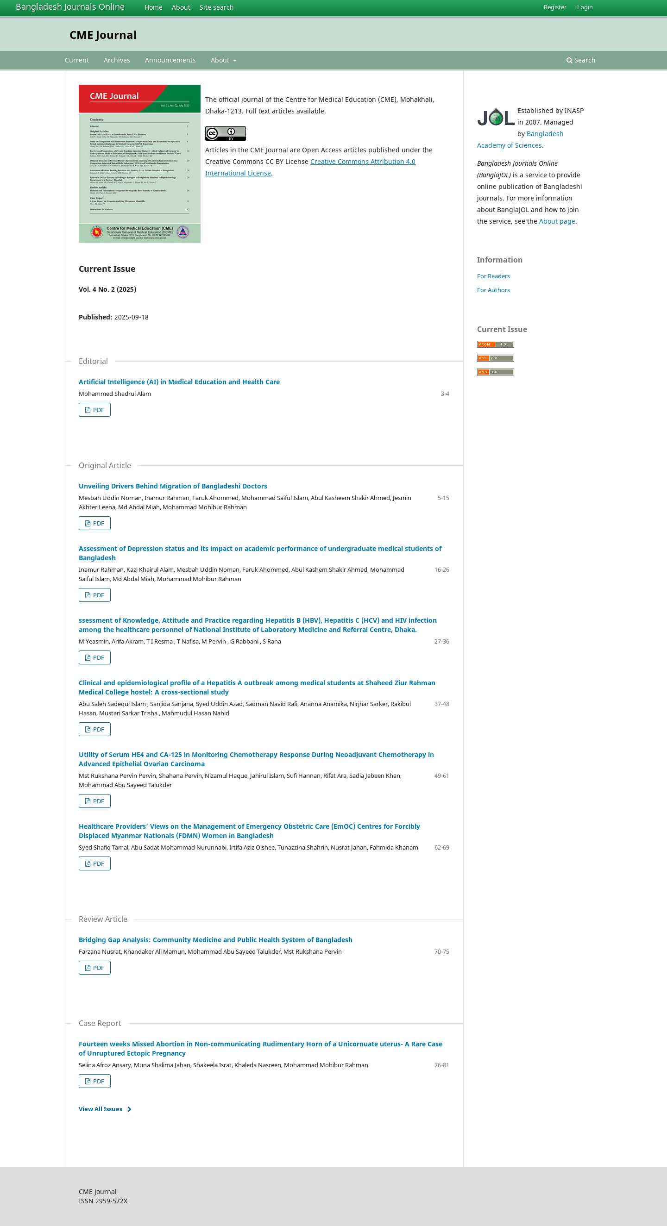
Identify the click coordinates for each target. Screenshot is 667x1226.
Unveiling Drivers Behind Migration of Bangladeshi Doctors (173, 486)
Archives (117, 60)
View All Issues (100, 1109)
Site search (217, 7)
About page (557, 221)
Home (154, 7)
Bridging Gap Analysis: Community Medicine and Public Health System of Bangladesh (215, 939)
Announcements (170, 60)
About (181, 7)
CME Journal (103, 34)
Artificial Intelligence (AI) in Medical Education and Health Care (179, 381)
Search (581, 60)
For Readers (493, 276)
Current (77, 60)
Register (555, 7)
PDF (98, 410)
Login (585, 7)
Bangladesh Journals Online (70, 6)
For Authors (493, 290)
